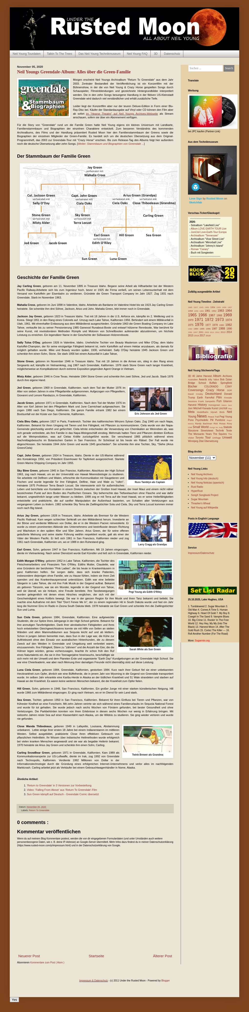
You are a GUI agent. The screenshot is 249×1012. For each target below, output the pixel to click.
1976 (200, 324)
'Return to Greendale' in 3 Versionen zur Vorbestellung (59, 785)
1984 (197, 329)
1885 (191, 307)
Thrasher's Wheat (200, 503)
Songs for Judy (216, 427)
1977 (208, 325)
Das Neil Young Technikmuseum (100, 53)
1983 (191, 329)
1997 (196, 332)
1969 (227, 315)
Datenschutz (172, 53)
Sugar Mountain (199, 499)
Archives (227, 376)
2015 (191, 335)
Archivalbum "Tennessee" (204, 235)
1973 (220, 320)
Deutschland (214, 394)
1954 (213, 307)
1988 (222, 328)
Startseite (96, 956)
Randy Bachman (204, 423)
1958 (191, 311)
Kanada (207, 408)
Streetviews (208, 430)
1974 (228, 320)
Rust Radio (197, 486)
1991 (190, 332)
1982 (228, 325)
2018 (208, 335)
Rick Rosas (220, 423)
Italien (224, 405)
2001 (202, 332)
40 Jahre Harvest (202, 376)
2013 (223, 332)
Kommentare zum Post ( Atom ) (47, 962)
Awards (203, 379)
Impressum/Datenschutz (201, 553)
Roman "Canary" (200, 249)
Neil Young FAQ (137, 53)
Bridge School (198, 383)
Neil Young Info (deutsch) (204, 478)
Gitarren (227, 401)
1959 (196, 311)
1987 (215, 328)
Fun (220, 401)
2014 (229, 332)
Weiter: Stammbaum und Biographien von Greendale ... (111, 143)
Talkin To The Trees (59, 53)
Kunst (215, 408)
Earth (201, 397)
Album (217, 376)
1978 (215, 325)
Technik (221, 430)
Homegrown (214, 405)
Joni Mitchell (195, 408)
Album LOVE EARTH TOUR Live (208, 228)
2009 (207, 332)
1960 (202, 311)
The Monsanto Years (200, 434)
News (202, 416)
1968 (220, 315)
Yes (14, 999)
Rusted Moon (215, 198)
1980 (222, 325)
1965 (193, 315)
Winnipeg (193, 441)
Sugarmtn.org (202, 640)
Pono (191, 420)
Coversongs (197, 390)
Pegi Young (225, 416)
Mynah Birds (219, 412)
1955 (219, 307)
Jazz (230, 405)
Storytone (194, 430)
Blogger (165, 980)
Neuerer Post (29, 956)
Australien (193, 379)
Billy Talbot (214, 379)
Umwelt (227, 437)
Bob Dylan (226, 379)
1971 (200, 320)
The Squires (220, 434)
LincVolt (223, 408)
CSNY (228, 386)
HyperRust (197, 491)
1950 (207, 307)
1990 (229, 328)
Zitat (201, 441)
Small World (201, 427)
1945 (202, 307)
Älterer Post (162, 956)
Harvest (193, 405)
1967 (213, 315)
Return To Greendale (39, 810)
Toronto (200, 437)
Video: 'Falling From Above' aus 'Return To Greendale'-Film (62, 789)
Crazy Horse (216, 390)
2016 (197, 335)
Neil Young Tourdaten (27, 53)
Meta (192, 412)
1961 (208, 310)
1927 (196, 307)
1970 (191, 320)
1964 (228, 310)
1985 (203, 329)
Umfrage (217, 438)
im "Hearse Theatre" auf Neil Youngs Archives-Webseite (122, 113)
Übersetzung (211, 441)
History (203, 405)
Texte (229, 430)
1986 (209, 329)
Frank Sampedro (207, 401)
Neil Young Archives (202, 474)
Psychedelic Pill (205, 420)
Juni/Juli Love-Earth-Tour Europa (209, 232)
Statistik (227, 427)
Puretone (221, 420)
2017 (203, 335)
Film (220, 397)
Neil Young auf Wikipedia (204, 507)
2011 (212, 332)
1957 (230, 307)
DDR (229, 390)
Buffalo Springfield (220, 383)
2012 (218, 332)
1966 (203, 315)
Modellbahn (204, 412)
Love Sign (196, 198)
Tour (208, 437)
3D (155, 53)
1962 (214, 311)
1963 (221, 310)
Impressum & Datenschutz (93, 980)
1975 (191, 325)
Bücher (196, 386)
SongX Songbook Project (204, 495)
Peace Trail (214, 417)
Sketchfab (195, 202)
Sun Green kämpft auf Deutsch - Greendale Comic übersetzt (63, 794)
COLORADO (214, 386)
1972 (210, 320)
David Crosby (196, 394)
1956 (225, 307)
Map (230, 408)
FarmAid (210, 397)
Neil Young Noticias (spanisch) (207, 482)
